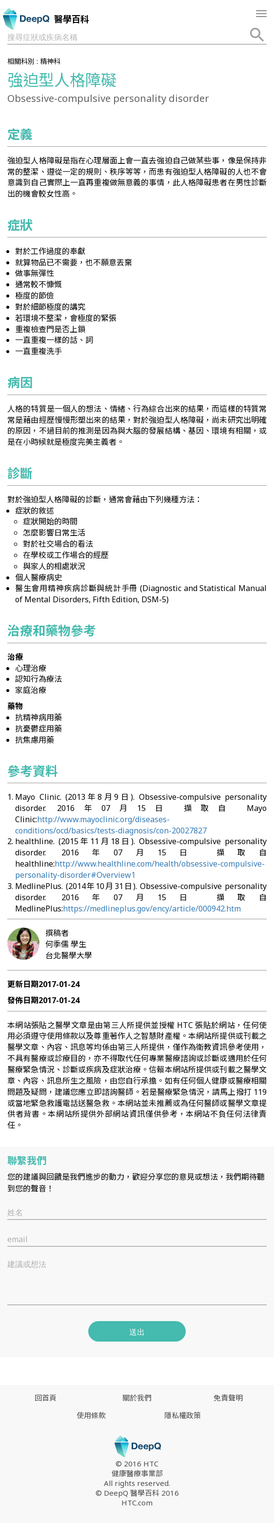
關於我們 (137, 1398)
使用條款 (91, 1415)
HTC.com (137, 1502)
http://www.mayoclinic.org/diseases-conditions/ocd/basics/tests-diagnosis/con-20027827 (111, 825)
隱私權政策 (182, 1415)
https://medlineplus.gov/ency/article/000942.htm (152, 908)
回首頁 (46, 1398)
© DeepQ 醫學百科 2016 (137, 1493)
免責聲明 (228, 1398)
